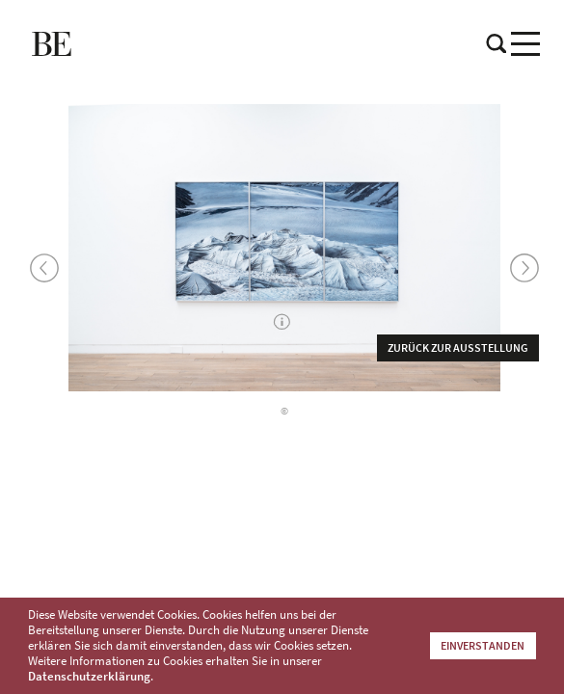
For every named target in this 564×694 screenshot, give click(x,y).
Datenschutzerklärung (89, 676)
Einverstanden (482, 645)
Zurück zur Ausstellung (458, 347)
